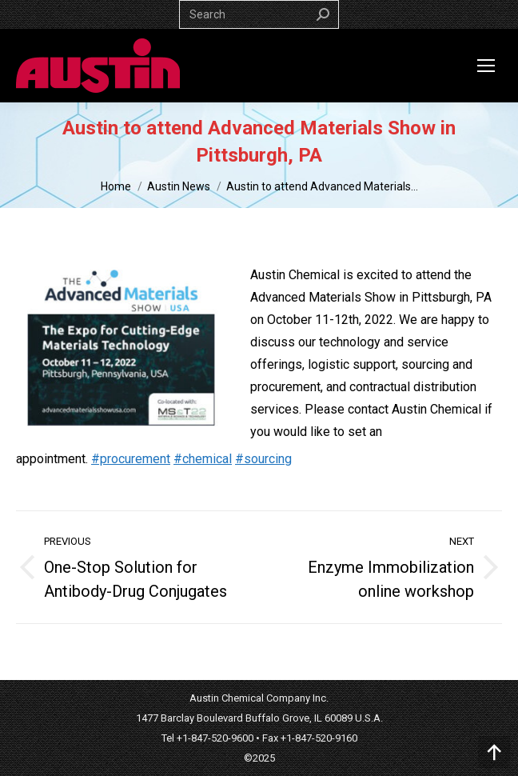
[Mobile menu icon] (486, 66)
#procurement (130, 458)
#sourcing (263, 458)
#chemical (202, 458)
